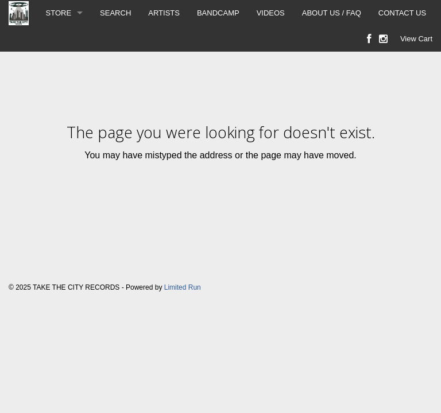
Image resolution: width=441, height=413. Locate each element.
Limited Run (182, 287)
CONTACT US (402, 13)
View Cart (416, 38)
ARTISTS (164, 13)
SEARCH (115, 13)
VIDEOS (271, 13)
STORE (59, 13)
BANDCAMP (218, 13)
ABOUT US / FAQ (331, 13)
